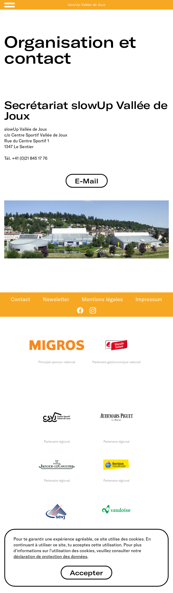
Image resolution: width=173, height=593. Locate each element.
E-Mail (86, 181)
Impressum (148, 299)
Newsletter (56, 299)
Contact (20, 299)
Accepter (86, 573)
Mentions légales (102, 299)
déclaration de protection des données (50, 556)
